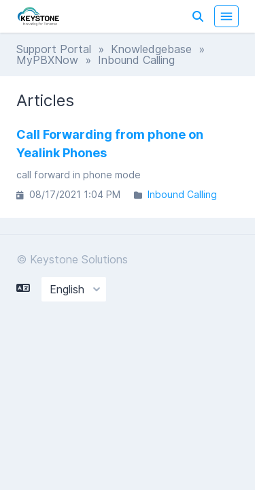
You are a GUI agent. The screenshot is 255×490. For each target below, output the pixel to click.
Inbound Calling (182, 194)
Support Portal (53, 49)
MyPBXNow (47, 60)
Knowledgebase (151, 49)
